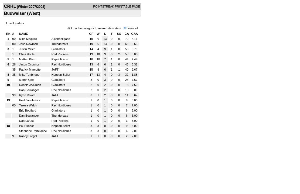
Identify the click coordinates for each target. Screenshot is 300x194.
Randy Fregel (28, 136)
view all (133, 28)
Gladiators (58, 49)
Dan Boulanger (29, 90)
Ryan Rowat (27, 95)
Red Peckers (60, 54)
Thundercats (60, 44)
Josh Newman (28, 44)
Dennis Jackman (30, 84)
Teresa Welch (28, 105)
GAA (134, 33)
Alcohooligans (61, 38)
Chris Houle (27, 54)
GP (91, 33)
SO (119, 33)
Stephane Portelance (33, 131)
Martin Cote (27, 79)
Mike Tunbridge (29, 74)
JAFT (55, 69)
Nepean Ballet (61, 74)
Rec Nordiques (61, 64)
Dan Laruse (27, 120)
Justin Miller (27, 49)
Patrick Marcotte (29, 69)
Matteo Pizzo (27, 59)
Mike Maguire (28, 38)
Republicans (60, 59)
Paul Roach (27, 125)
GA (127, 33)
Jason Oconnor (29, 64)
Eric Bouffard (27, 110)
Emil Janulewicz (29, 100)
